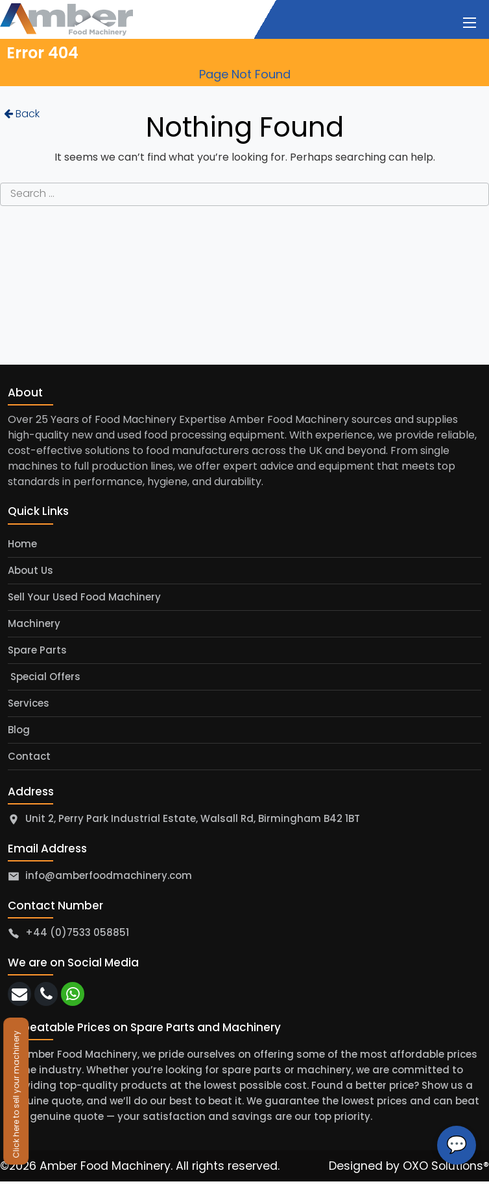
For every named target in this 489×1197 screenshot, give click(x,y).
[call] (46, 994)
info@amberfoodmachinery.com (108, 875)
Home (22, 544)
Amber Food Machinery (105, 1166)
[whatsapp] (72, 994)
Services (28, 703)
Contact (29, 756)
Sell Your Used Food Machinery (84, 597)
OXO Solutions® (446, 1166)
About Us (30, 570)
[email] (19, 994)
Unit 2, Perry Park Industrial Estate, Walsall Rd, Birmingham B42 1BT (192, 818)
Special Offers (44, 676)
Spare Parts (37, 650)
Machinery (34, 623)
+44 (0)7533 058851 (77, 932)
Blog (19, 729)
